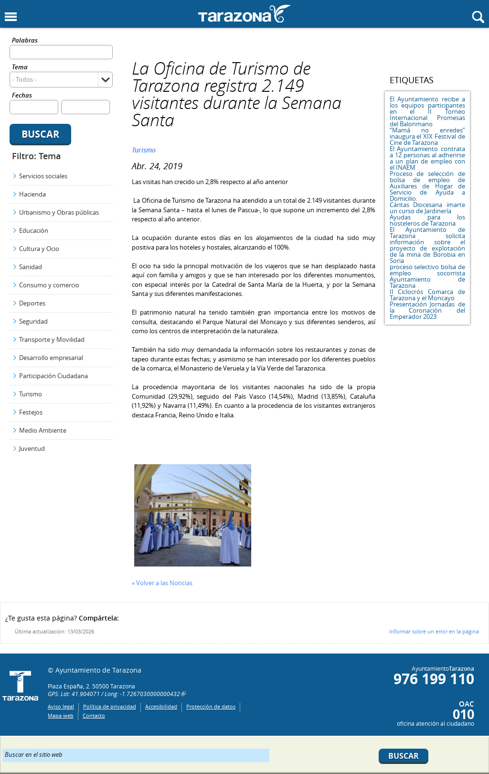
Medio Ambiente (42, 430)
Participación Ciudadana (53, 375)
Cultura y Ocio (39, 248)
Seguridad (33, 321)
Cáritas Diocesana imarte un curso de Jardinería (427, 207)
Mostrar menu (11, 17)
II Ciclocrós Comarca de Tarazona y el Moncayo (427, 294)
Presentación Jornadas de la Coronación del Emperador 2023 (427, 310)
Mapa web (61, 715)
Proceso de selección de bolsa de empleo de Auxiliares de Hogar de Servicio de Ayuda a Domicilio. (427, 186)
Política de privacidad (109, 706)
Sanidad (30, 266)
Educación (33, 230)
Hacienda (32, 194)
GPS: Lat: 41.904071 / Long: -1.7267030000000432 (114, 694)
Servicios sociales (43, 176)
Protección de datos (210, 706)
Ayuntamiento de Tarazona (244, 13)
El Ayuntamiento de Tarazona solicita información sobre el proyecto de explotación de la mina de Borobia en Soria (427, 245)
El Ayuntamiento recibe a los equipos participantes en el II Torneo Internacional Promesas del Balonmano (427, 111)
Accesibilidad (161, 706)
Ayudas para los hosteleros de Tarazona (427, 220)
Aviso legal (61, 706)
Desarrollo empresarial (51, 357)
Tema (20, 67)
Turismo (30, 394)
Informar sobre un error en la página (434, 631)
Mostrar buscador (478, 17)
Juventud (32, 448)
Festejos (31, 412)
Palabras (25, 40)
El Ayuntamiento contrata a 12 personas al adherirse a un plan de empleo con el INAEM (427, 158)
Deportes (32, 303)
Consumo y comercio (49, 285)
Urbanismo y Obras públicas (59, 212)
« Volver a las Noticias (162, 582)
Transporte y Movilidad (52, 339)
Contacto (94, 715)
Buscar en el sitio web (34, 754)
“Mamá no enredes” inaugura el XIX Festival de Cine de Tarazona (427, 136)
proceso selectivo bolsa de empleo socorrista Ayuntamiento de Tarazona (427, 276)
